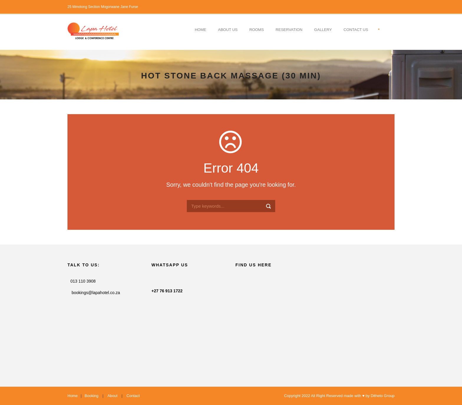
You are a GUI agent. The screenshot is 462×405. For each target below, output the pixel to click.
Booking (91, 395)
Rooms (256, 29)
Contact (133, 395)
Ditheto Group (383, 395)
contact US (356, 29)
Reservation (288, 29)
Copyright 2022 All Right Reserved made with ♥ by (327, 395)
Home (200, 29)
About (113, 395)
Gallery (323, 29)
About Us (227, 29)
